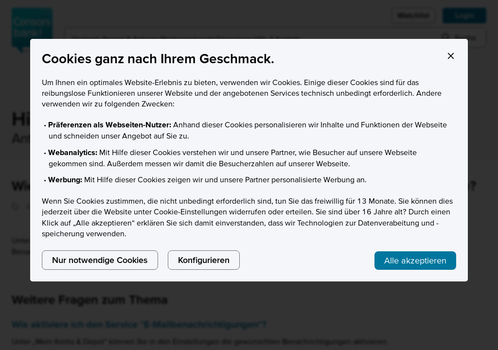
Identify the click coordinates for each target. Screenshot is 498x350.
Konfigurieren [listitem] (204, 260)
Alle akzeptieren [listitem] (415, 260)
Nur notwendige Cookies (100, 260)
